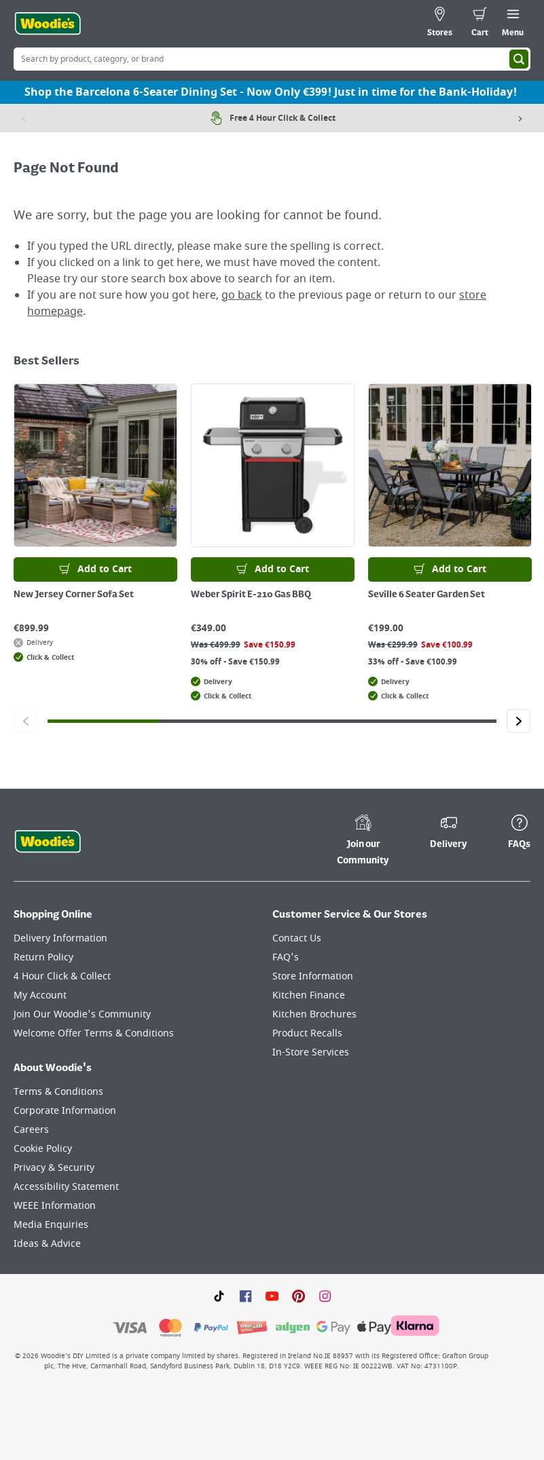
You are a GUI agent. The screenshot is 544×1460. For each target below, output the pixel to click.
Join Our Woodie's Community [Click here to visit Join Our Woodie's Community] (82, 1014)
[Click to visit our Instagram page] (325, 1296)
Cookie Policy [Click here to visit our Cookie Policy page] (43, 1149)
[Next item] (520, 118)
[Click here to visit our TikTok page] (219, 1296)
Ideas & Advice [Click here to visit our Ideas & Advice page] (47, 1244)
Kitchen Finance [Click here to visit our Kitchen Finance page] (308, 995)
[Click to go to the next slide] (518, 721)
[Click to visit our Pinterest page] (298, 1296)
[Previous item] (24, 118)
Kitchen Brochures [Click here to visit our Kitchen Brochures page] (314, 1014)
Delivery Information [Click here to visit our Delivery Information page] (60, 938)
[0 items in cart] (480, 24)
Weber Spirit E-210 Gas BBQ (251, 594)
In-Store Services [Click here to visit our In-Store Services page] (310, 1052)
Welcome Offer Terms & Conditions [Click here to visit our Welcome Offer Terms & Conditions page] (94, 1033)
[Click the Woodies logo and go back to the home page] (47, 24)
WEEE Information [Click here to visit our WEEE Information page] (55, 1206)
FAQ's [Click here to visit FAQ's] (285, 957)
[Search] (518, 59)
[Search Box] (272, 59)
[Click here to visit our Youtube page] (272, 1296)
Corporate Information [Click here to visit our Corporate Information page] (65, 1111)
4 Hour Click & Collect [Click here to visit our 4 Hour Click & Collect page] (62, 976)
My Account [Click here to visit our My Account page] (40, 995)
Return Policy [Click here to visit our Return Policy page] (43, 957)
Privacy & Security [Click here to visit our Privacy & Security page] (54, 1168)
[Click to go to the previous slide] (25, 721)
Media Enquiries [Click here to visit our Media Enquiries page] (51, 1225)
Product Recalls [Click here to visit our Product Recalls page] (307, 1033)
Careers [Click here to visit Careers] (31, 1130)
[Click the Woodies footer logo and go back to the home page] (47, 842)
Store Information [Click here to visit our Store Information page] (312, 976)
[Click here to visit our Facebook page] (245, 1296)
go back (241, 295)
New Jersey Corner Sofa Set (74, 594)
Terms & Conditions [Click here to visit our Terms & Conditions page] (58, 1092)
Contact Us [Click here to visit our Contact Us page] (296, 938)
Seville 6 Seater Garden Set (426, 594)
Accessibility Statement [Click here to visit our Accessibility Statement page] (66, 1187)
